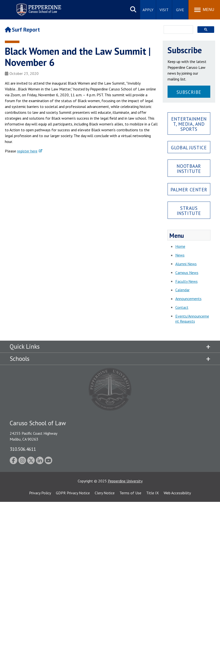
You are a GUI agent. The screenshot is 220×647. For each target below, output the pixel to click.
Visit (164, 9)
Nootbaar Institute (189, 168)
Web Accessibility (177, 492)
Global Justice (189, 147)
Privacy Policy (40, 492)
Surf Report (22, 29)
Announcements (188, 298)
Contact (181, 307)
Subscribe (189, 92)
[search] (177, 30)
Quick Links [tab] (25, 346)
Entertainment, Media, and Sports (189, 124)
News (180, 255)
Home (180, 246)
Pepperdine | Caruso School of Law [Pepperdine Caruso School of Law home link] (38, 7)
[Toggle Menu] (204, 9)
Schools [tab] (19, 359)
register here (27, 151)
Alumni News (186, 263)
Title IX (152, 492)
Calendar (182, 289)
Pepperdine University (125, 481)
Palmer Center (189, 189)
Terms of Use (130, 492)
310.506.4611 (23, 449)
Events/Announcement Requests (192, 319)
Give (180, 9)
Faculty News (186, 281)
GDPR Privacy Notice (73, 492)
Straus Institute (189, 210)
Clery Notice (105, 492)
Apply (148, 9)
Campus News (186, 272)
